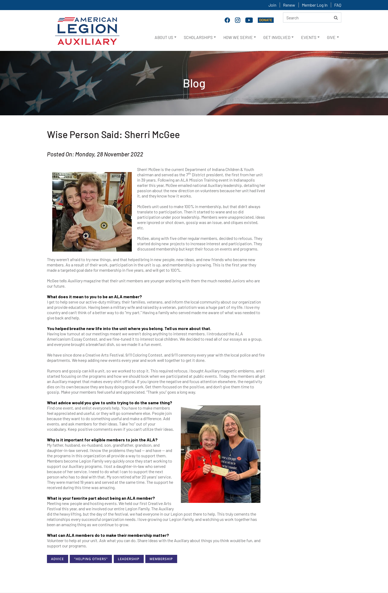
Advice (57, 559)
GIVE (331, 37)
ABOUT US (164, 37)
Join (272, 4)
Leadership (128, 559)
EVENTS (308, 37)
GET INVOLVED (276, 37)
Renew (289, 4)
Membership (161, 559)
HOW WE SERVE (238, 37)
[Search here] (312, 17)
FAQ (337, 4)
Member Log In (315, 4)
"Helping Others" (91, 559)
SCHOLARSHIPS (198, 37)
